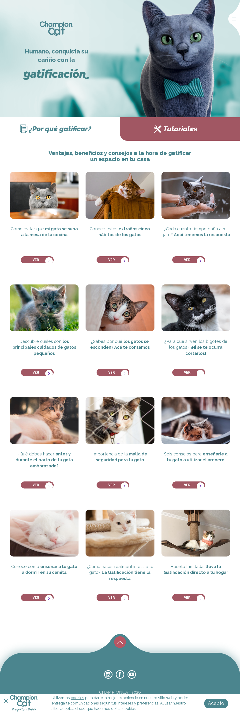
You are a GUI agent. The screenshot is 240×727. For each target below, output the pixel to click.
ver (41, 258)
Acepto (216, 703)
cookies (77, 698)
